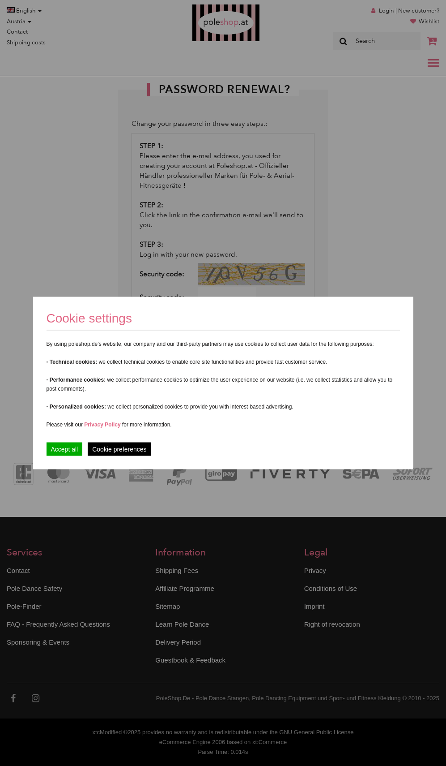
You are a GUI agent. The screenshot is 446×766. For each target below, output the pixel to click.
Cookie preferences (119, 449)
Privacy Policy (102, 425)
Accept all (64, 449)
